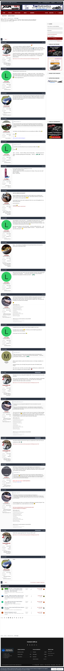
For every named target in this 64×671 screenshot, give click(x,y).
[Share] (42, 42)
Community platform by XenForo (11, 664)
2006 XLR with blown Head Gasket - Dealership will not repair (14, 602)
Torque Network (7, 656)
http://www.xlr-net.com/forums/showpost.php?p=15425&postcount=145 (26, 58)
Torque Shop (6, 657)
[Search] (60, 13)
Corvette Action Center (8, 655)
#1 (44, 42)
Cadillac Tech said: (17, 144)
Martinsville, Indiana (7, 112)
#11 (44, 294)
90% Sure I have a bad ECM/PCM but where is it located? (14, 608)
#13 (44, 349)
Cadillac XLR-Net (7, 654)
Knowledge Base (46, 2)
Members (32, 12)
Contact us (42, 664)
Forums (10, 12)
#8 (44, 218)
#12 (44, 324)
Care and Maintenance (17, 609)
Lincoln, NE (9, 260)
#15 (44, 399)
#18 (44, 490)
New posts (4, 15)
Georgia (9, 60)
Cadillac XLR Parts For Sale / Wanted (14, 599)
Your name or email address (53, 26)
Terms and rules (47, 664)
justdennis (40, 608)
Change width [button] (36, 664)
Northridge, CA (8, 185)
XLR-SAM (6, 603)
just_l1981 (6, 609)
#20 (44, 557)
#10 (44, 270)
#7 (44, 190)
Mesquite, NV (8, 482)
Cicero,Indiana (8, 138)
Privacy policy (53, 664)
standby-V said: (16, 492)
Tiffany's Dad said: (16, 121)
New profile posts (51, 653)
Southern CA (8, 87)
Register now (59, 40)
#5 (44, 141)
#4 (44, 118)
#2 (44, 68)
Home (39, 2)
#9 (44, 242)
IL (10, 209)
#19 (44, 530)
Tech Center (59, 2)
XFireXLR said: (16, 472)
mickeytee (40, 589)
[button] (21, 13)
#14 (44, 372)
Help (57, 664)
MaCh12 (45, 659)
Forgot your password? (52, 34)
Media (25, 12)
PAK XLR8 (6, 598)
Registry (53, 2)
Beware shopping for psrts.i (11, 612)
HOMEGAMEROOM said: (18, 401)
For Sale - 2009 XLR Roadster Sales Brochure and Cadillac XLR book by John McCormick (14, 596)
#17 (44, 464)
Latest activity (50, 655)
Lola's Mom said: (16, 352)
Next (5, 39)
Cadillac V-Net (6, 653)
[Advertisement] (23, 30)
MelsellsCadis (7, 592)
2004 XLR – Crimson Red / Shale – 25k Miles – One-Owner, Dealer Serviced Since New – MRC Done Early (14, 590)
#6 (44, 166)
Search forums (11, 15)
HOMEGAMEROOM (5, 21)
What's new (17, 12)
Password (49, 30)
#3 (44, 93)
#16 (44, 438)
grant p (41, 596)
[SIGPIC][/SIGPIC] (21, 480)
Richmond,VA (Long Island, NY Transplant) (7, 314)
